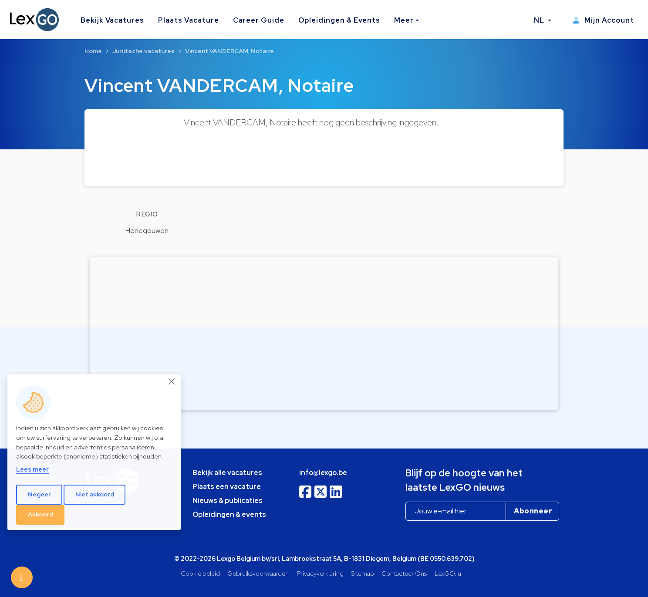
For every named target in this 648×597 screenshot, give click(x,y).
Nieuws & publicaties (227, 500)
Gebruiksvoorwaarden (258, 573)
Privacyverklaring (320, 573)
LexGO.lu (448, 573)
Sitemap (362, 573)
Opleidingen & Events (339, 20)
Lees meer (32, 469)
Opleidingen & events (229, 514)
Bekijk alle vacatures (227, 472)
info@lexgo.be (323, 472)
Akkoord (40, 514)
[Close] (172, 381)
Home (93, 51)
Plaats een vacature (226, 486)
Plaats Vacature (188, 20)
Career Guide (259, 20)
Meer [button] (404, 20)
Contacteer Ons (404, 573)
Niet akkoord (94, 494)
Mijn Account (603, 20)
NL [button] (540, 20)
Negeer (39, 494)
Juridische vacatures (143, 51)
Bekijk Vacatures (112, 20)
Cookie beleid (200, 573)
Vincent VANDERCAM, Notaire (229, 51)
